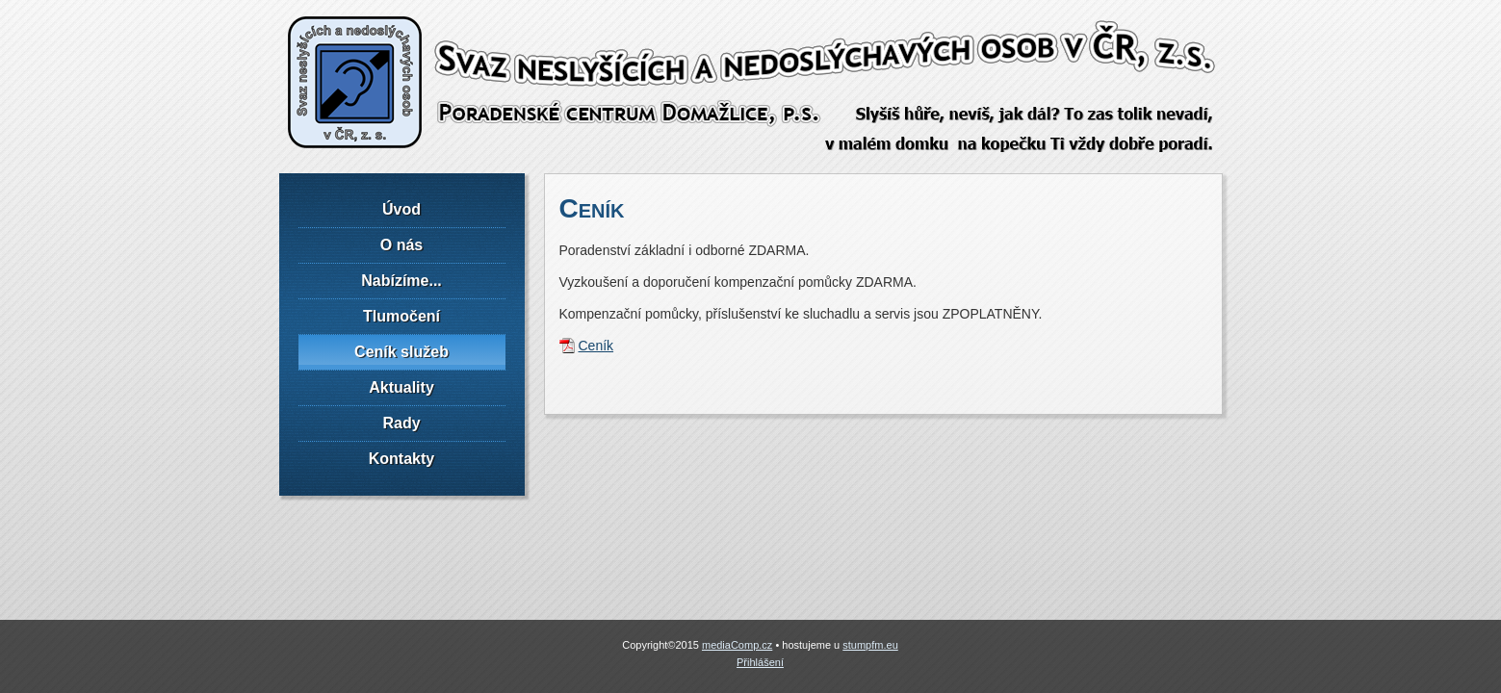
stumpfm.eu (869, 645)
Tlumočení (401, 316)
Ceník (596, 345)
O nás (401, 245)
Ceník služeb (401, 352)
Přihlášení (760, 662)
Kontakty (401, 458)
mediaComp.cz (737, 645)
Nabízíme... (401, 280)
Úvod (401, 209)
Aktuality (401, 387)
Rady (401, 423)
